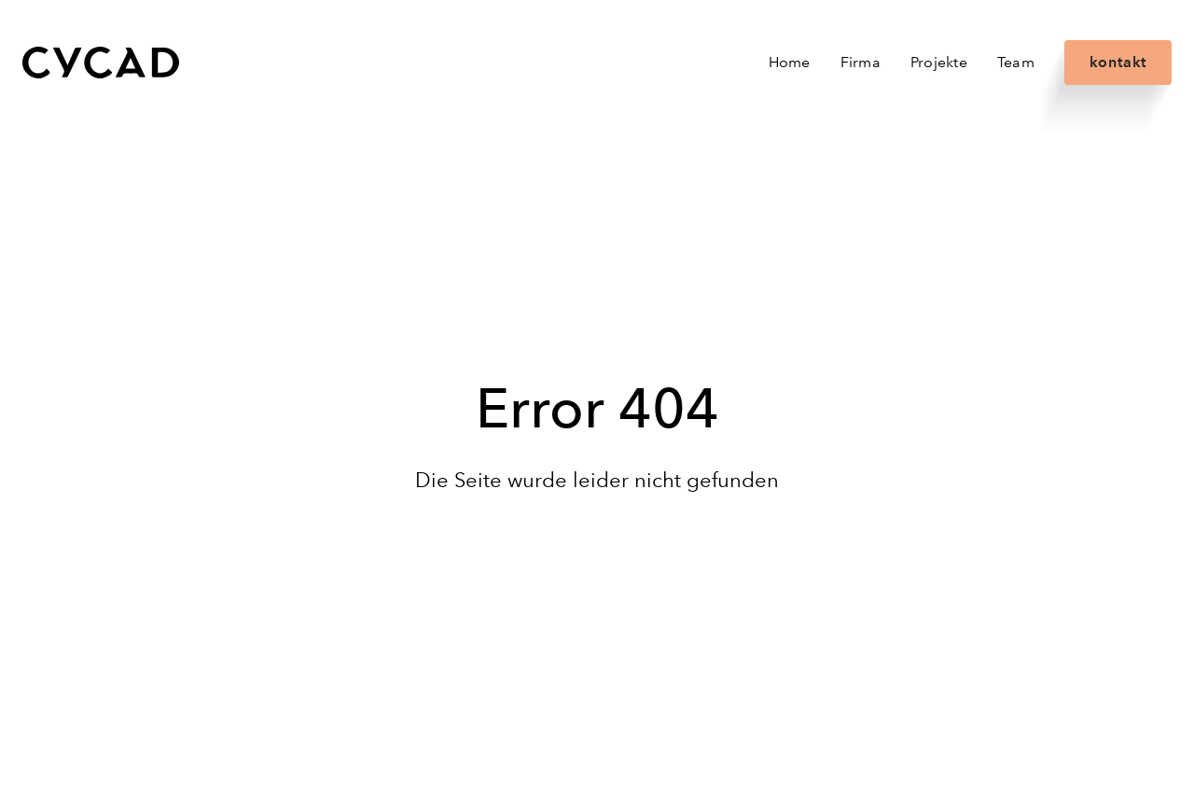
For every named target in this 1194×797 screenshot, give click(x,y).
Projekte (938, 62)
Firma (860, 62)
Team (1015, 62)
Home (790, 62)
